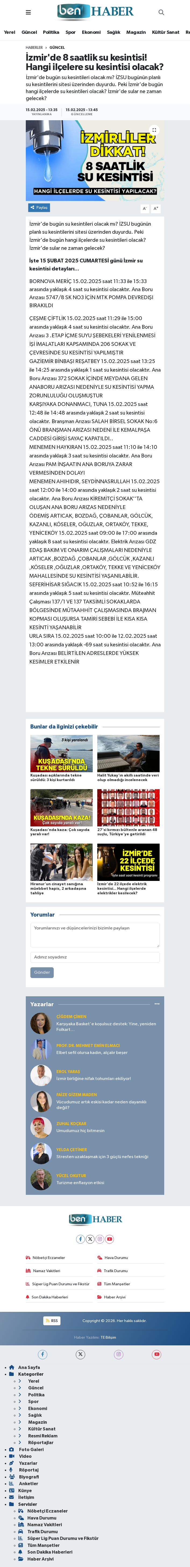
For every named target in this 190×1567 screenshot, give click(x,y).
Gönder (42, 972)
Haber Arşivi (111, 1297)
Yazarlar (23, 1463)
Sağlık (113, 32)
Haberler (34, 48)
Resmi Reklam (38, 1436)
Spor (71, 32)
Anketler (23, 1483)
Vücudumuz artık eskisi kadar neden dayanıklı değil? (101, 1105)
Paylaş (39, 208)
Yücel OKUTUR (71, 1176)
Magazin (136, 32)
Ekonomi (91, 32)
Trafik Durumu (112, 1271)
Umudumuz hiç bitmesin (80, 1131)
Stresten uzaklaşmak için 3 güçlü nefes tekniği (102, 1157)
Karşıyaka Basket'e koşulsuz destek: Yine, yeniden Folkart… (106, 1027)
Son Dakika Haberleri (47, 1297)
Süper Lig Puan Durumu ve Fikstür (57, 1284)
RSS (52, 1321)
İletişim (21, 1497)
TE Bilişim (108, 1337)
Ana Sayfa (24, 1367)
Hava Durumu (112, 1258)
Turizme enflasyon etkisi (80, 1183)
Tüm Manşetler (113, 1284)
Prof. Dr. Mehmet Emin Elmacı (88, 1046)
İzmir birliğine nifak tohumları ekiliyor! (93, 1079)
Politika (51, 32)
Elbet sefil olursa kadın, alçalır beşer (92, 1052)
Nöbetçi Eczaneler (45, 1258)
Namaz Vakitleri (43, 1271)
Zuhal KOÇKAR (71, 1124)
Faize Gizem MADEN (76, 1095)
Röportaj (23, 1470)
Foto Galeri (26, 1449)
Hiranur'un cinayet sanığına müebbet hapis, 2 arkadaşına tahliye (58, 888)
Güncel (29, 32)
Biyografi (24, 1477)
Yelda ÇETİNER (71, 1150)
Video (20, 1456)
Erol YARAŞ (68, 1072)
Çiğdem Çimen (71, 1017)
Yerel (9, 32)
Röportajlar (35, 1442)
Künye (20, 1490)
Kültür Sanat (166, 32)
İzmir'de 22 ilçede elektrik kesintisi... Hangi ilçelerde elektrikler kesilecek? (122, 888)
